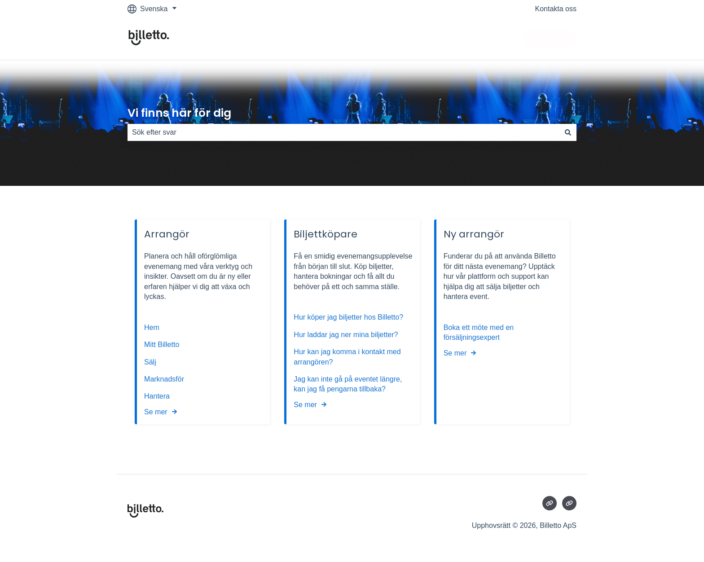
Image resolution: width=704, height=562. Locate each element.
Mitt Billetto (162, 344)
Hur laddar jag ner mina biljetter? (346, 334)
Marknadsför (164, 379)
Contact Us (550, 38)
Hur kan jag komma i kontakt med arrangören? (347, 356)
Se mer (155, 412)
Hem (152, 327)
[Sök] (567, 132)
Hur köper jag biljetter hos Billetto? (348, 317)
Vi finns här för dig (179, 113)
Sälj (150, 362)
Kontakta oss (556, 9)
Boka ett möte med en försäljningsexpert (479, 332)
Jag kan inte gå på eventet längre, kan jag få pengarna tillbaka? (348, 384)
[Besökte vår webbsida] (549, 503)
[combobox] (343, 132)
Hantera (157, 396)
